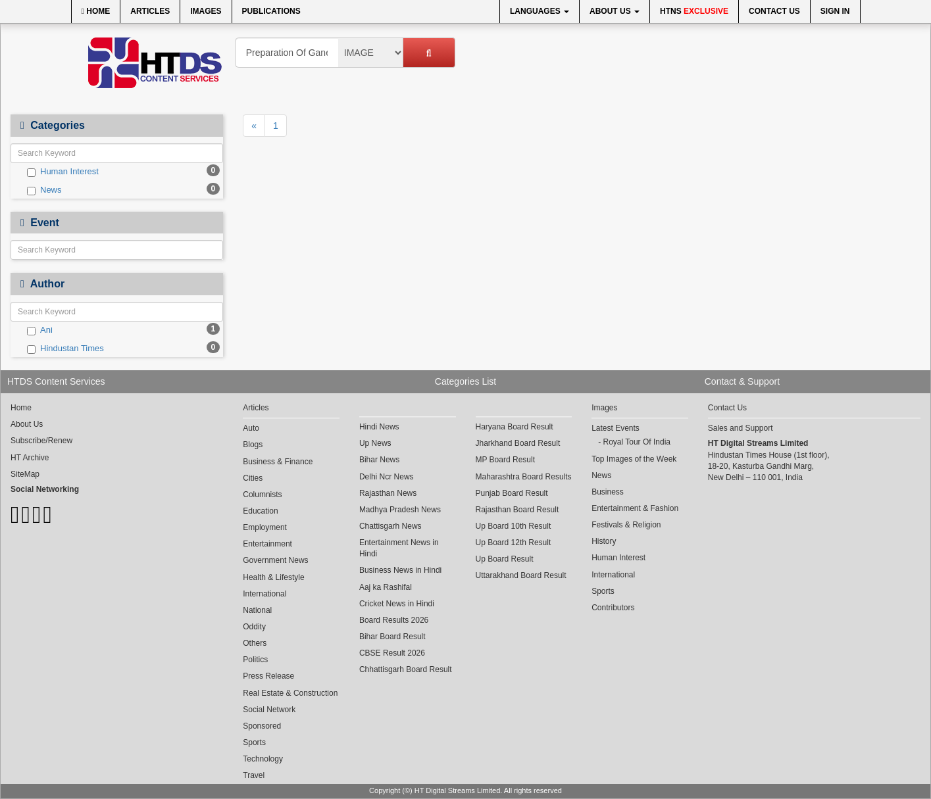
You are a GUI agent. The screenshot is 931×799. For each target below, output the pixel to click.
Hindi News (379, 426)
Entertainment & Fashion (634, 508)
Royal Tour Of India (636, 442)
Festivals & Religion (626, 524)
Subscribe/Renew (41, 440)
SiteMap (25, 474)
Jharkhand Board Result (518, 443)
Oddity (254, 626)
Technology (263, 758)
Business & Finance (278, 461)
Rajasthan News (387, 493)
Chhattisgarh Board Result (405, 669)
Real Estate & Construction (290, 693)
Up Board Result (505, 559)
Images (205, 11)
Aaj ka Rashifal (385, 587)
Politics (255, 659)
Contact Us (774, 11)
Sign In (835, 11)
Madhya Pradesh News (400, 509)
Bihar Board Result (392, 636)
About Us (615, 11)
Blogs (253, 444)
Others (254, 643)
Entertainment (267, 543)
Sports (254, 742)
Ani (40, 330)
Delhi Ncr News (386, 476)
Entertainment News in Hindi (399, 548)
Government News (275, 560)
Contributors (612, 607)
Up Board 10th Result (513, 526)
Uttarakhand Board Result (521, 575)
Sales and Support (740, 428)
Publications (271, 11)
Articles (150, 11)
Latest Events (615, 428)
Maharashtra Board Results (524, 476)
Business (607, 491)
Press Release (268, 676)
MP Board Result (506, 459)
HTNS (694, 11)
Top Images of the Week (633, 459)
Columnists (262, 494)
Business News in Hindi (400, 570)
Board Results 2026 (393, 620)
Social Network (269, 709)
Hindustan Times (65, 348)
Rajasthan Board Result (517, 509)
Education (260, 511)
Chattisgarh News (390, 526)
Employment (265, 527)
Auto (251, 428)
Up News (375, 443)
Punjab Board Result (512, 493)
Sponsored (262, 726)
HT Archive (30, 457)
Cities (253, 478)
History (603, 541)
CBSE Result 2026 (392, 653)
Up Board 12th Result (513, 542)
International (264, 593)
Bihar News (379, 459)
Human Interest (63, 171)
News (44, 190)
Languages (539, 11)
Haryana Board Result (514, 426)
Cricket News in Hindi (396, 603)
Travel (253, 775)
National (257, 610)
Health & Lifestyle (273, 577)
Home (96, 11)
